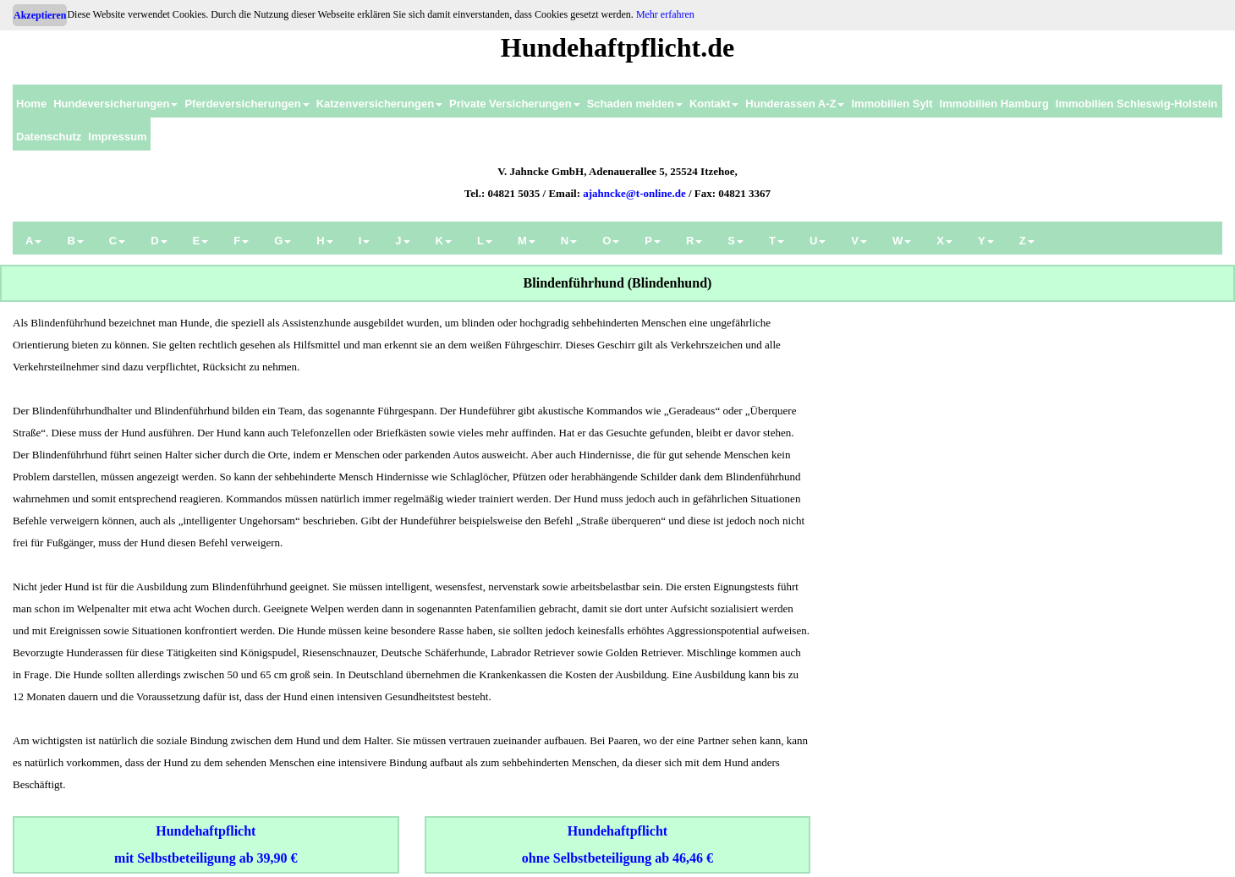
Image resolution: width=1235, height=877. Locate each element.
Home (31, 103)
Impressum (117, 136)
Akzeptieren (40, 15)
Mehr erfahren (665, 14)
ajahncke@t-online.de (634, 193)
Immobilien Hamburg (994, 103)
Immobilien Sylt (891, 103)
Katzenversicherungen (379, 103)
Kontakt (713, 103)
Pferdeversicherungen (246, 103)
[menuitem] (31, 101)
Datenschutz (48, 136)
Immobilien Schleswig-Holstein (1136, 103)
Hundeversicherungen (115, 103)
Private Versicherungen (514, 103)
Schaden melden (635, 103)
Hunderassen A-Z (794, 103)
